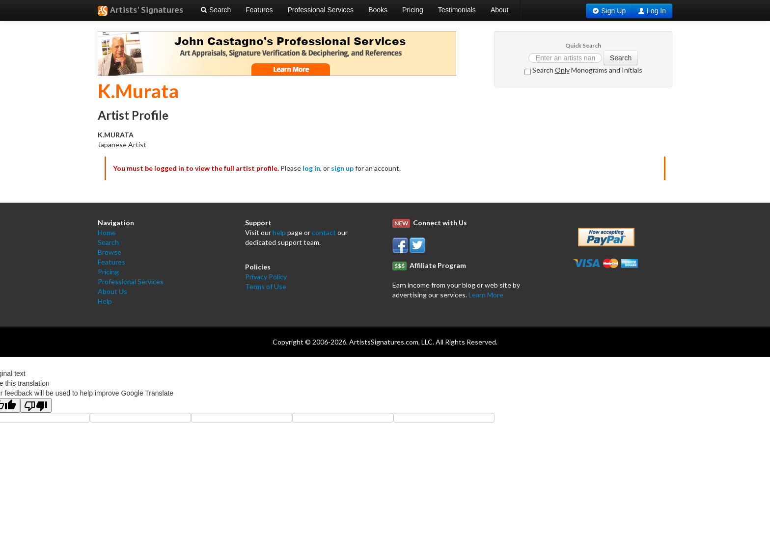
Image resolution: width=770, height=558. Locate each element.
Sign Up (613, 11)
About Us (112, 291)
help (279, 232)
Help (105, 301)
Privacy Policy (266, 276)
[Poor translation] (36, 405)
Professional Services (321, 10)
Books (377, 10)
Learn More (485, 295)
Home (107, 232)
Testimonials (457, 10)
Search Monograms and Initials (583, 70)
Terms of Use (265, 286)
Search (215, 10)
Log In (656, 11)
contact (324, 232)
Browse (109, 252)
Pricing (412, 10)
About (500, 10)
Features (259, 10)
